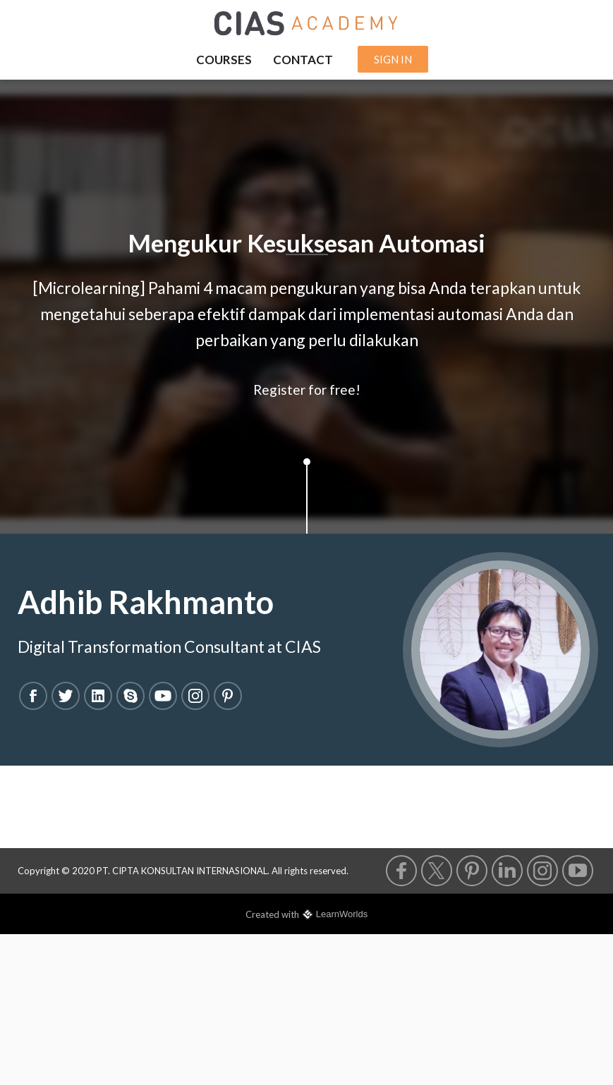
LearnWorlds (342, 914)
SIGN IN (393, 59)
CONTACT (303, 59)
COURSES (224, 59)
